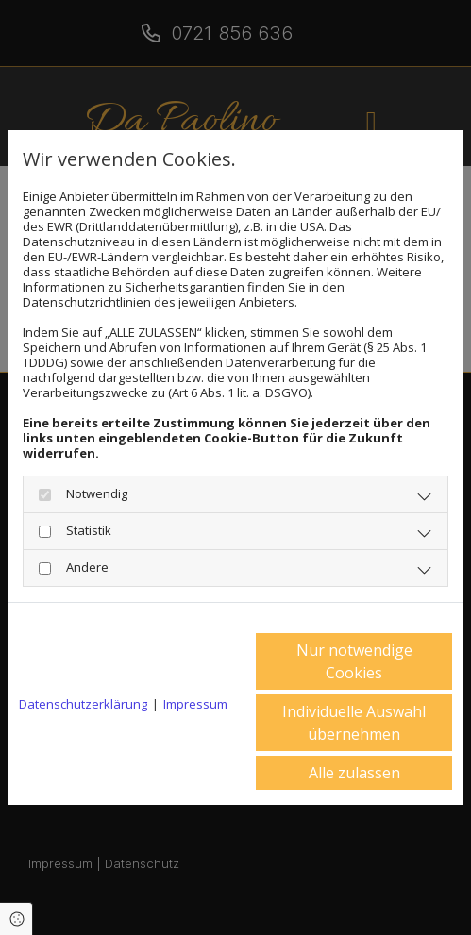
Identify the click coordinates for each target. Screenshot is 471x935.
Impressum (195, 703)
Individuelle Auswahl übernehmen (354, 722)
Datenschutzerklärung (83, 703)
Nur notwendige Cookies (354, 661)
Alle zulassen (354, 772)
